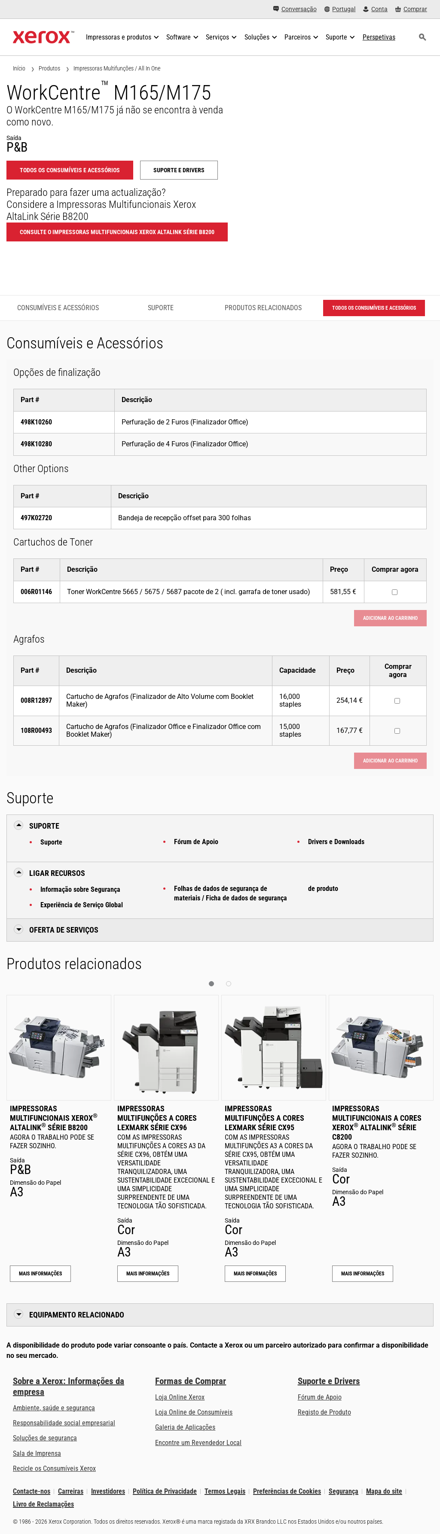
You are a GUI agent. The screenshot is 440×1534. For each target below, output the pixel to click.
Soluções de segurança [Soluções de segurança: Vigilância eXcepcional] (45, 1438)
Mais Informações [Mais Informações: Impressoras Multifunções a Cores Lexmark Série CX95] (255, 1274)
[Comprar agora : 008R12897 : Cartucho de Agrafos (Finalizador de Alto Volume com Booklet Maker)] (397, 701)
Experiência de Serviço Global (81, 905)
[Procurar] (422, 37)
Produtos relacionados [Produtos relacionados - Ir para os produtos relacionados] (263, 308)
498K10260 (36, 422)
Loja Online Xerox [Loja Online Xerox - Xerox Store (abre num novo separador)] (180, 1397)
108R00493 (36, 730)
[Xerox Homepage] (43, 37)
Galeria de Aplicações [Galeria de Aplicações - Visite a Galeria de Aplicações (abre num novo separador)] (185, 1427)
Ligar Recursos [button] (57, 873)
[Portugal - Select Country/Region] (340, 9)
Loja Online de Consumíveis (193, 1412)
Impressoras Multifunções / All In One (116, 68)
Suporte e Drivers (329, 1381)
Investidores (108, 1491)
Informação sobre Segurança (80, 889)
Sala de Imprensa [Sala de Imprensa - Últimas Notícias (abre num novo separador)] (37, 1453)
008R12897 (36, 700)
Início (19, 68)
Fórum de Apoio (196, 842)
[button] (211, 983)
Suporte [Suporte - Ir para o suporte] (161, 308)
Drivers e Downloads (336, 842)
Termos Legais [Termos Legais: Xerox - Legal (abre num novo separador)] (225, 1491)
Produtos (49, 68)
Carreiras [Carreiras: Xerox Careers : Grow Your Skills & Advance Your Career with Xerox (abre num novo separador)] (70, 1491)
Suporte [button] (44, 825)
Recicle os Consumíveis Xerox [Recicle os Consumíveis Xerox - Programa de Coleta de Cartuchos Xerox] (54, 1468)
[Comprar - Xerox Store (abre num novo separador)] (411, 9)
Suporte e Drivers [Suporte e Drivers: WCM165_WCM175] (179, 170)
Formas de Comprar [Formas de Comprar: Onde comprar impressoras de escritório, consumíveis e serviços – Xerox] (190, 1381)
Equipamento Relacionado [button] (76, 1314)
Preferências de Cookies (287, 1491)
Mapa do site (384, 1491)
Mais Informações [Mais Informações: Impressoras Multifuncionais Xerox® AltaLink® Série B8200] (40, 1274)
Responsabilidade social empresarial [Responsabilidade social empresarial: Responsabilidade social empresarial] (64, 1423)
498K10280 (36, 444)
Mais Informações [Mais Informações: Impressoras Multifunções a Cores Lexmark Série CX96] (147, 1274)
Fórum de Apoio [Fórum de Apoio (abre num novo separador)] (320, 1397)
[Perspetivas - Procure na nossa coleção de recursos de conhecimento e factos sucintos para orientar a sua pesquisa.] (379, 37)
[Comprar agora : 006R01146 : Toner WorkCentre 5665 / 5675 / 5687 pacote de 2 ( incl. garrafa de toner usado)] (394, 592)
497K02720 (36, 518)
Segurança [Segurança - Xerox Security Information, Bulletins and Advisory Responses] (343, 1491)
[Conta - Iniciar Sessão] (375, 9)
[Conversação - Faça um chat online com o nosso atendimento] (295, 9)
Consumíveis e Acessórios (58, 308)
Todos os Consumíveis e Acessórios (70, 170)
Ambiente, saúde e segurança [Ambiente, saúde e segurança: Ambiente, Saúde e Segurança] (54, 1408)
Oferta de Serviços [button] (63, 929)
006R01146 (36, 592)
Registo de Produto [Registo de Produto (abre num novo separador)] (324, 1412)
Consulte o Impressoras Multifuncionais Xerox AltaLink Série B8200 (117, 232)
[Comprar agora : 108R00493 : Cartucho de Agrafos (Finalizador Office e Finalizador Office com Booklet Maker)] (397, 731)
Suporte (51, 842)
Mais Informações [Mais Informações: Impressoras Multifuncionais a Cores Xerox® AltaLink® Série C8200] (362, 1274)
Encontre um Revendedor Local (198, 1443)
